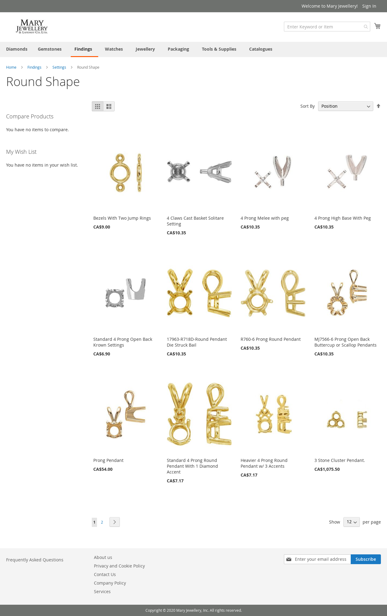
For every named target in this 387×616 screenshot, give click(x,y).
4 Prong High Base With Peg (342, 218)
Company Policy (110, 583)
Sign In (369, 6)
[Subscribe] (366, 559)
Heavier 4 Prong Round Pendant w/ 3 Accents (264, 463)
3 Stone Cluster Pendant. (339, 460)
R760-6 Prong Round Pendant (271, 339)
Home (11, 67)
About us (103, 557)
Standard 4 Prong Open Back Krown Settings (122, 342)
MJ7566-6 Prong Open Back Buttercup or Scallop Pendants (345, 342)
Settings (59, 67)
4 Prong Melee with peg (265, 218)
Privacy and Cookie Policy (119, 566)
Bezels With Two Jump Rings (122, 218)
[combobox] (327, 26)
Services (102, 591)
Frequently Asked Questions (34, 560)
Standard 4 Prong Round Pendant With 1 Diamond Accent (192, 466)
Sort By (307, 106)
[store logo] (32, 26)
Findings (34, 67)
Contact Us (105, 574)
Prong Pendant (108, 460)
